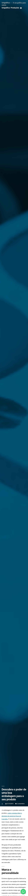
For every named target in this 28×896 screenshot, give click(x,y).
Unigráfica (6, 3)
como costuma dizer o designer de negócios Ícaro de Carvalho (12, 816)
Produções (15, 8)
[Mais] (21, 8)
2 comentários (21, 803)
